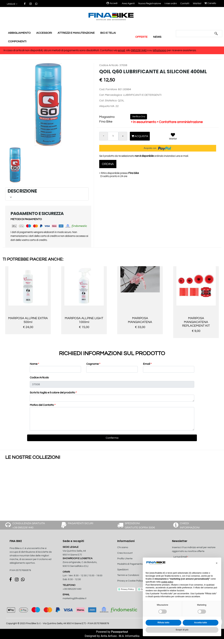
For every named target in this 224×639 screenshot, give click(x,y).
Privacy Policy (127, 589)
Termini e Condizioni (128, 575)
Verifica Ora (138, 116)
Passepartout (119, 631)
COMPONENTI (17, 41)
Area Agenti (128, 3)
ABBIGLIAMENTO (19, 32)
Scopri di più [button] (182, 630)
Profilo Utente (124, 558)
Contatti (184, 3)
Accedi (112, 3)
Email (147, 363)
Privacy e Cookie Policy (130, 581)
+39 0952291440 (72, 589)
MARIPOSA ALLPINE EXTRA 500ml (28, 320)
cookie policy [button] (167, 582)
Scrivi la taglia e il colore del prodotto (53, 392)
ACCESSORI (44, 32)
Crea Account (125, 553)
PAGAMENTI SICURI (80, 523)
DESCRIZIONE (46, 194)
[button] (12, 4)
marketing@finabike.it (74, 598)
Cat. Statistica (108, 100)
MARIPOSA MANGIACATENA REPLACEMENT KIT (196, 322)
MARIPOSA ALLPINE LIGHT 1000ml (84, 320)
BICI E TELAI (108, 32)
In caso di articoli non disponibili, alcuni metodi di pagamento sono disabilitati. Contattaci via (61, 50)
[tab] (46, 194)
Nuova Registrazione (149, 3)
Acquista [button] (139, 136)
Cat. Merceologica (110, 95)
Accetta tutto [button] (200, 622)
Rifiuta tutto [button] (163, 622)
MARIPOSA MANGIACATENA (140, 320)
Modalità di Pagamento (130, 564)
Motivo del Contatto (42, 405)
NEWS (157, 36)
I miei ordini (170, 3)
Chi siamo (122, 547)
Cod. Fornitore (108, 89)
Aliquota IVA (106, 106)
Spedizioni (122, 569)
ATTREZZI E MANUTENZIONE (76, 32)
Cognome (93, 363)
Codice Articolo (108, 65)
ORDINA (108, 164)
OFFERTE (141, 36)
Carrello (210, 3)
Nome (34, 363)
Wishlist (197, 3)
